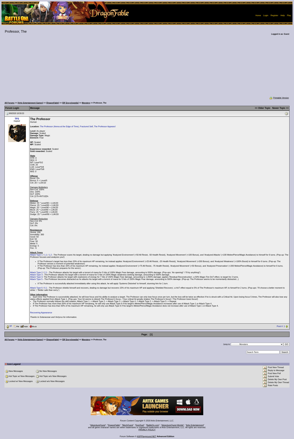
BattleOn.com (152, 425)
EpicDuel (140, 425)
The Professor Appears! (105, 126)
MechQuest (127, 425)
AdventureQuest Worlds (173, 425)
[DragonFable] (52, 103)
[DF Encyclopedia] (70, 103)
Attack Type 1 (36, 255)
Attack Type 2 (36, 272)
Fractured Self (86, 126)
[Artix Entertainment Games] (30, 103)
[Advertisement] (147, 68)
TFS (17, 118)
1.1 (45, 255)
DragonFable (114, 425)
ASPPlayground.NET (146, 436)
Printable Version (279, 98)
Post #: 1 (281, 326)
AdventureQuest (97, 425)
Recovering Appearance (41, 312)
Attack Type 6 (36, 288)
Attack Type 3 (36, 275)
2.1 (45, 272)
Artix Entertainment (195, 425)
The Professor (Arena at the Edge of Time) (59, 126)
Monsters (86, 103)
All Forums (9, 103)
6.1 (45, 288)
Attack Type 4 (36, 277)
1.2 (50, 255)
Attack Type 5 (36, 279)
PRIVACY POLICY (147, 429)
